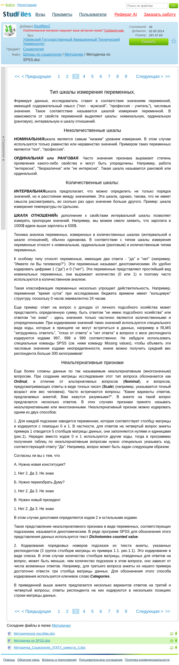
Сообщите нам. (114, 30)
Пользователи (93, 14)
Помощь (9, 660)
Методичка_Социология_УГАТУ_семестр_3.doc (50, 647)
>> (167, 76)
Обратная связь (28, 660)
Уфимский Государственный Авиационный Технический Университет (71, 42)
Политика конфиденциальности (147, 660)
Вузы (40, 14)
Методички (74, 54)
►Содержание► (4, 148)
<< (17, 76)
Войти (10, 5)
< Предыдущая (36, 76)
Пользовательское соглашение (101, 660)
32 (171, 633)
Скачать (149, 42)
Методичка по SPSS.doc (32, 640)
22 (171, 647)
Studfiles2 (42, 26)
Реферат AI (125, 14)
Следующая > (149, 76)
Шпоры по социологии (42, 54)
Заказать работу (160, 14)
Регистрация (27, 5)
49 (171, 640)
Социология (33, 49)
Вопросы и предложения (59, 660)
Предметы (62, 14)
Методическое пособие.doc (34, 633)
